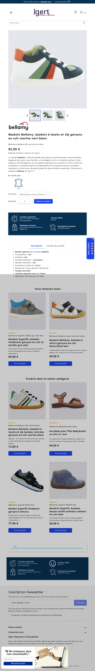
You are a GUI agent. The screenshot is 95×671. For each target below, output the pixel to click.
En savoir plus (14, 175)
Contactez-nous (16, 632)
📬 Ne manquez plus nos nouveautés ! (17, 651)
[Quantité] (24, 201)
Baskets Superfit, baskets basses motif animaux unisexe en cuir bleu (67, 511)
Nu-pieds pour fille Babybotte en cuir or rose (67, 433)
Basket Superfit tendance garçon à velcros (24, 510)
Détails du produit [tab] (55, 246)
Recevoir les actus (17, 663)
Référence (12, 144)
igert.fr (31, 171)
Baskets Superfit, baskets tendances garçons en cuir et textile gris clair (26, 342)
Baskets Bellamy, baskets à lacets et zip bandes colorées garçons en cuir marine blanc (26, 432)
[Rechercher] (47, 22)
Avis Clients (89, 249)
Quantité (12, 201)
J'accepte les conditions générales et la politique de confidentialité (36, 615)
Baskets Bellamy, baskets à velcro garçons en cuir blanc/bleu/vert (66, 343)
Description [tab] (36, 246)
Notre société (15, 627)
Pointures (12, 194)
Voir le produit (20, 363)
